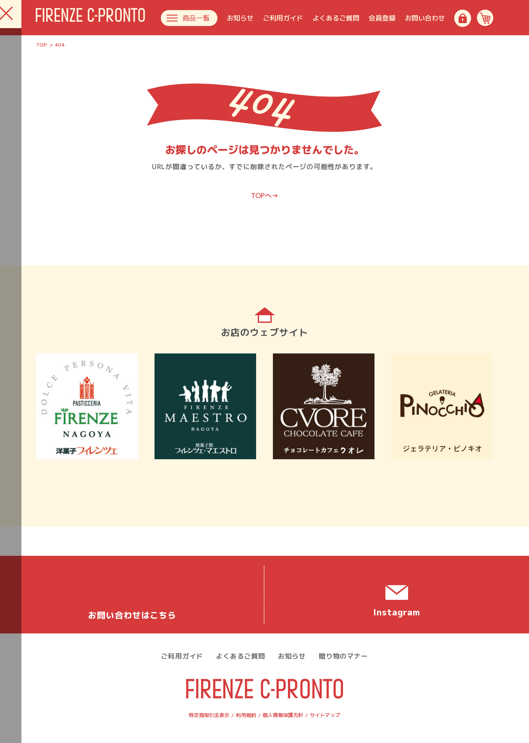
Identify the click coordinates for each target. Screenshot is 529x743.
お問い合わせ (425, 18)
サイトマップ (325, 715)
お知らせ (240, 18)
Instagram (396, 612)
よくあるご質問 (335, 18)
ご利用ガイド (283, 18)
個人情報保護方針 (283, 715)
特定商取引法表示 (209, 715)
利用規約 (246, 715)
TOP (41, 44)
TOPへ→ (264, 195)
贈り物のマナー (343, 656)
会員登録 (382, 18)
